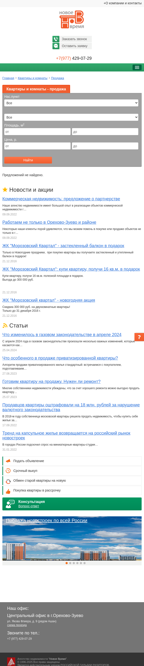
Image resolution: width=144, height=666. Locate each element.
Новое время (72, 20)
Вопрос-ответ (28, 506)
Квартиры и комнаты (32, 78)
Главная (8, 78)
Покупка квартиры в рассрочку (37, 490)
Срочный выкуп (25, 471)
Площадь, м (14, 125)
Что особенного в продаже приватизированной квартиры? (60, 358)
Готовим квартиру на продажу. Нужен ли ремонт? (51, 381)
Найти (28, 160)
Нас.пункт (12, 96)
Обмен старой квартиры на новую (39, 480)
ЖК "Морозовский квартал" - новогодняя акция (48, 300)
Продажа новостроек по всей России (46, 520)
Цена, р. (10, 139)
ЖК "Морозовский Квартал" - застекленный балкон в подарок (63, 245)
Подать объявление (28, 461)
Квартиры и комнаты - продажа (36, 89)
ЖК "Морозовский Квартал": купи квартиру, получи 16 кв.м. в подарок (71, 269)
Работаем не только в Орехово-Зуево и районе (49, 222)
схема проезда (17, 625)
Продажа (57, 78)
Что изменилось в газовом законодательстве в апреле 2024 (61, 334)
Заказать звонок (74, 39)
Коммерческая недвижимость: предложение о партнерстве (61, 199)
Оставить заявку (74, 46)
